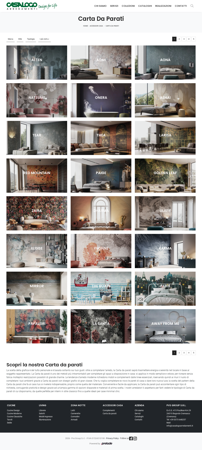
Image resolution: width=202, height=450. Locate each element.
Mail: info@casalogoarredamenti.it (180, 424)
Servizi (114, 6)
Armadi (74, 419)
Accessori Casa (96, 26)
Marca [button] (10, 39)
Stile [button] (20, 39)
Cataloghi (145, 6)
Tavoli (9, 419)
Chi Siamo (100, 6)
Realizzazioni (163, 6)
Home (85, 26)
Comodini (75, 416)
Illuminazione (45, 419)
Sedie (9, 422)
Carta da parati (112, 26)
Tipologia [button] (31, 39)
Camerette (75, 413)
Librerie (42, 410)
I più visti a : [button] (44, 39)
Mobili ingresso (46, 416)
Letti (73, 410)
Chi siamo (139, 410)
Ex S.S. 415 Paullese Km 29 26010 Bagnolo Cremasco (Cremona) (179, 413)
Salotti (42, 413)
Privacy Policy (112, 438)
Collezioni (128, 6)
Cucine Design (13, 410)
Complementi (109, 410)
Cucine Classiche (14, 416)
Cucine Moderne (14, 413)
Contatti (181, 6)
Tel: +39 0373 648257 (176, 419)
